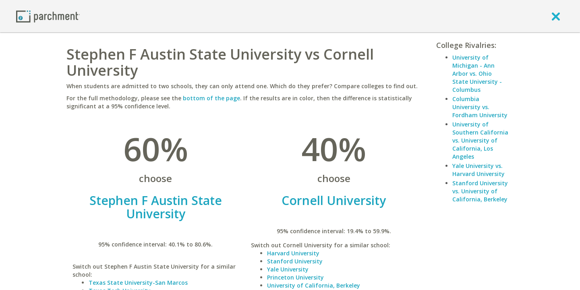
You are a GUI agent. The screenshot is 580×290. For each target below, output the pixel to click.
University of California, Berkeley (313, 285)
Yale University (288, 269)
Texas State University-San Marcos (138, 282)
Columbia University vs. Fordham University (480, 107)
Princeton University (295, 277)
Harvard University (293, 253)
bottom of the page (211, 98)
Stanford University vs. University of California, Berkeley (480, 191)
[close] (556, 16)
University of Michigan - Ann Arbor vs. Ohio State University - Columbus (477, 73)
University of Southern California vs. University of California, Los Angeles (480, 140)
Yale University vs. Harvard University (478, 170)
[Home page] (48, 16)
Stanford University (295, 261)
